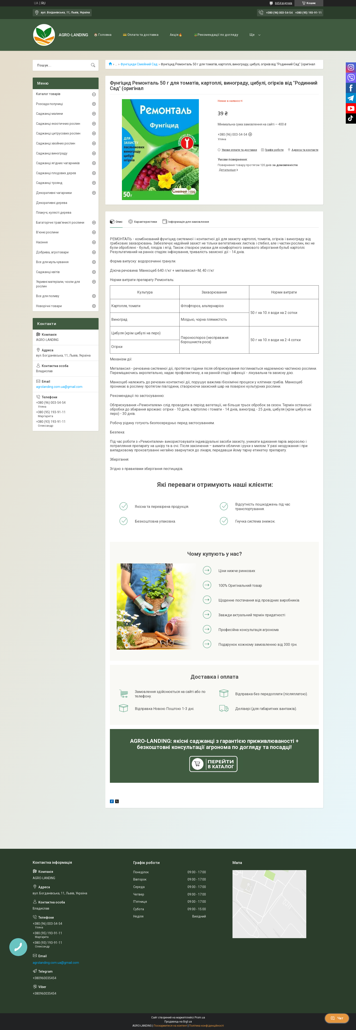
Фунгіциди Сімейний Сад (139, 64)
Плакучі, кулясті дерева (53, 212)
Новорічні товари (49, 306)
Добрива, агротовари (52, 252)
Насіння (42, 242)
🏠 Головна (102, 35)
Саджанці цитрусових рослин (58, 133)
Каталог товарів (48, 94)
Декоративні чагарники (54, 193)
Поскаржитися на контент (170, 1025)
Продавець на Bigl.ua (178, 1021)
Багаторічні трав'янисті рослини (60, 222)
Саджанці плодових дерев (56, 173)
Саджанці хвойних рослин (55, 143)
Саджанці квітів (48, 272)
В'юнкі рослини (47, 232)
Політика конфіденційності (206, 1025)
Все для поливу (47, 296)
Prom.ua (200, 1017)
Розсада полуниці (49, 104)
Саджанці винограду (51, 153)
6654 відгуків (283, 3)
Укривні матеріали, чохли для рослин (58, 284)
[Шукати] (93, 65)
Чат (337, 1018)
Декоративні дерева (51, 203)
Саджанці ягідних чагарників (58, 163)
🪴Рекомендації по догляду (216, 35)
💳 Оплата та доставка (140, 35)
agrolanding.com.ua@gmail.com (59, 387)
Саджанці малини (49, 113)
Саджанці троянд (49, 183)
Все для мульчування (52, 262)
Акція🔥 (176, 35)
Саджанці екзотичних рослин (58, 123)
